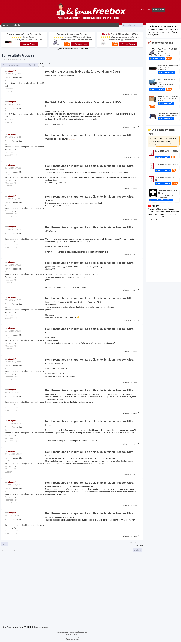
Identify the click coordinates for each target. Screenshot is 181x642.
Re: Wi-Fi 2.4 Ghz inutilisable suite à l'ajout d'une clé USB (83, 71)
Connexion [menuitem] (145, 10)
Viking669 (12, 71)
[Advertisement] (72, 588)
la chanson (162, 209)
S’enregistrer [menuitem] (158, 10)
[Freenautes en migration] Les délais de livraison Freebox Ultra (24, 148)
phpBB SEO (76, 638)
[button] (18, 10)
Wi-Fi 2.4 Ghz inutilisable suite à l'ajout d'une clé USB (24, 84)
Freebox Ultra (17, 78)
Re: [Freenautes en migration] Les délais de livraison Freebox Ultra (89, 135)
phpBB (66, 632)
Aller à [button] (138, 550)
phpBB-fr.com (75, 634)
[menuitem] (40, 627)
